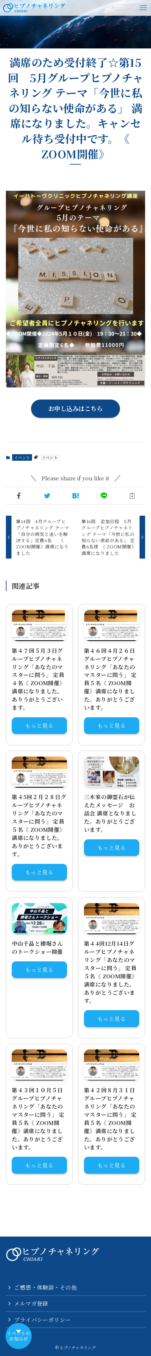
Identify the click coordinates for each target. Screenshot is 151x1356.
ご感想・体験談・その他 (45, 1287)
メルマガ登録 (31, 1303)
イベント (22, 457)
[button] (19, 496)
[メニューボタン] (143, 8)
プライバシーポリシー (42, 1320)
